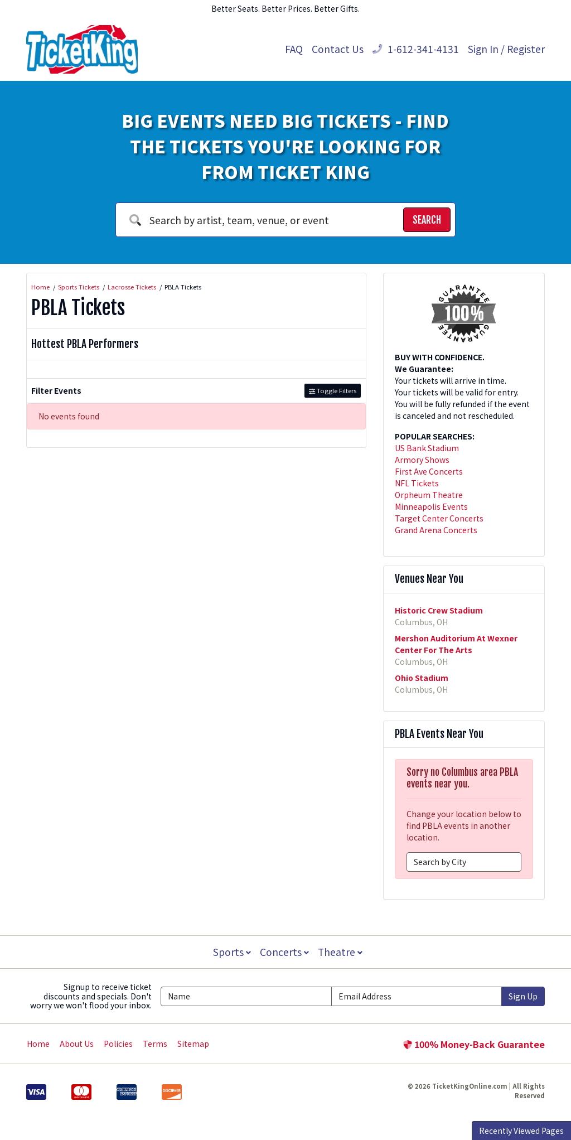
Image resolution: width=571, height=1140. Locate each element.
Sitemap (193, 1043)
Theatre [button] (341, 952)
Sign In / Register (506, 49)
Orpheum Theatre (429, 494)
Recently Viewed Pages (521, 1130)
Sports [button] (230, 952)
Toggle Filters (332, 390)
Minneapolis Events (431, 506)
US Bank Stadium (427, 447)
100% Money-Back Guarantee (474, 1044)
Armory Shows (422, 459)
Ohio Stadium (421, 677)
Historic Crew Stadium (439, 610)
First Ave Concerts (429, 471)
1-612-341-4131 (415, 49)
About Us (77, 1043)
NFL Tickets (417, 483)
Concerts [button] (284, 952)
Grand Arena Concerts (436, 529)
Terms (155, 1043)
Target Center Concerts (439, 518)
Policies (118, 1043)
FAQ (294, 49)
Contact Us (338, 49)
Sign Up (523, 996)
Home (38, 1043)
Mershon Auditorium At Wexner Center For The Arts (456, 643)
